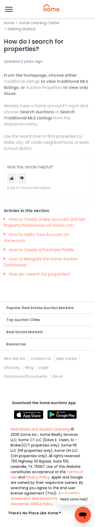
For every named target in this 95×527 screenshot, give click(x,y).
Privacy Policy (38, 477)
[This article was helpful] (11, 178)
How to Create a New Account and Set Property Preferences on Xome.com (44, 222)
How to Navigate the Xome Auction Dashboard (41, 262)
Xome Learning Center (39, 22)
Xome (9, 22)
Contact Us (41, 358)
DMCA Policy (42, 503)
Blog (29, 367)
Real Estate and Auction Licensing (40, 429)
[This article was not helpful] (21, 178)
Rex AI (58, 376)
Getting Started (21, 28)
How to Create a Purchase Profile (41, 250)
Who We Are (14, 358)
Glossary (12, 367)
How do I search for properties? (40, 274)
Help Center (66, 358)
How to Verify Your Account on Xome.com (36, 238)
